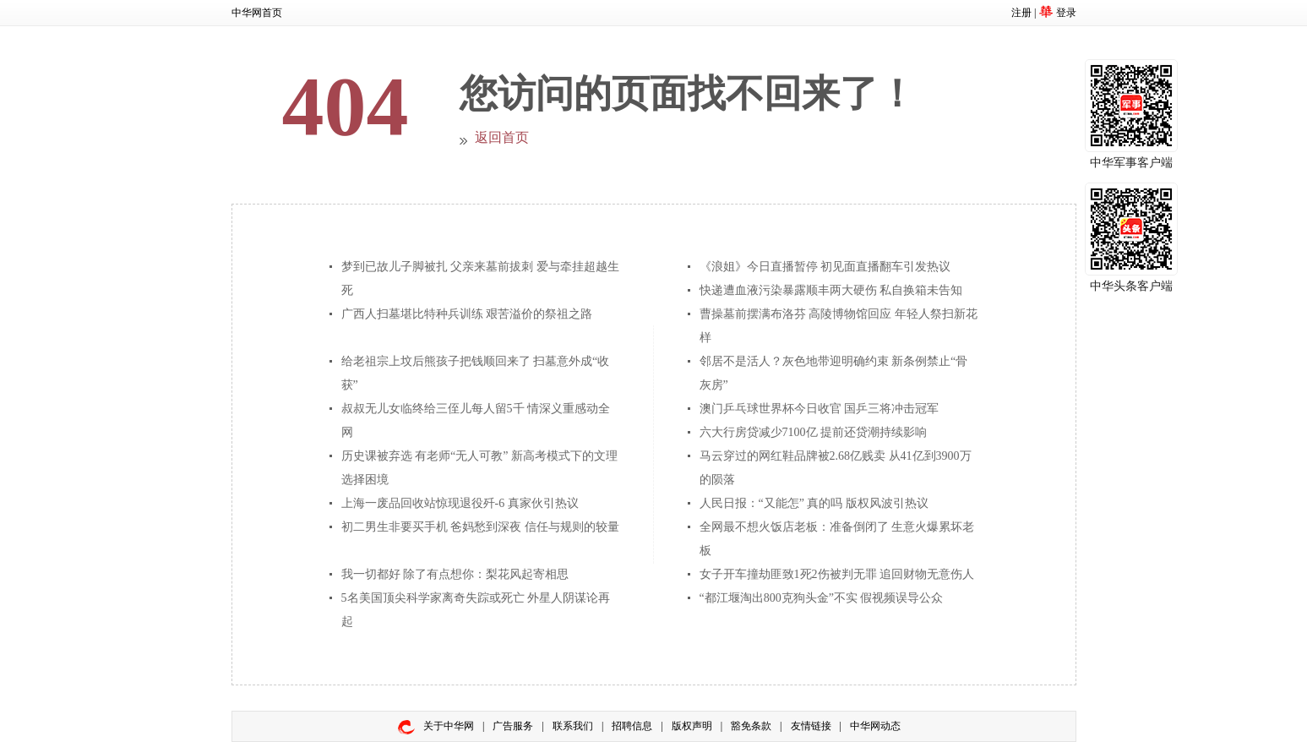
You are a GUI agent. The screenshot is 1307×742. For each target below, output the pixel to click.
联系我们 (573, 726)
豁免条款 (751, 726)
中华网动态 (875, 726)
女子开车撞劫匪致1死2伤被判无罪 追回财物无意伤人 (837, 574)
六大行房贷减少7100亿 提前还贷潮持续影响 (814, 432)
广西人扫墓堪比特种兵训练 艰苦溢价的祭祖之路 (467, 314)
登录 (1066, 13)
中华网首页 (256, 13)
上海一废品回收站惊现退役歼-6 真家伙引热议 (460, 503)
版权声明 (692, 726)
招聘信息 (632, 726)
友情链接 (811, 726)
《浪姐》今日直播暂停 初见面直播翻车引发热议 (825, 266)
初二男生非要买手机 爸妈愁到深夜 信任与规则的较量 (480, 527)
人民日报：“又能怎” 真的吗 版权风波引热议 (814, 503)
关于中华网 (448, 726)
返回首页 (502, 137)
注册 (1021, 13)
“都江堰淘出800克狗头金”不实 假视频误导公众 (822, 598)
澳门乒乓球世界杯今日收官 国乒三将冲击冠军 (819, 408)
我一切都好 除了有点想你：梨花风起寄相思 (455, 574)
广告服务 (513, 726)
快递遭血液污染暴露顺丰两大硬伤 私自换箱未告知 (831, 290)
